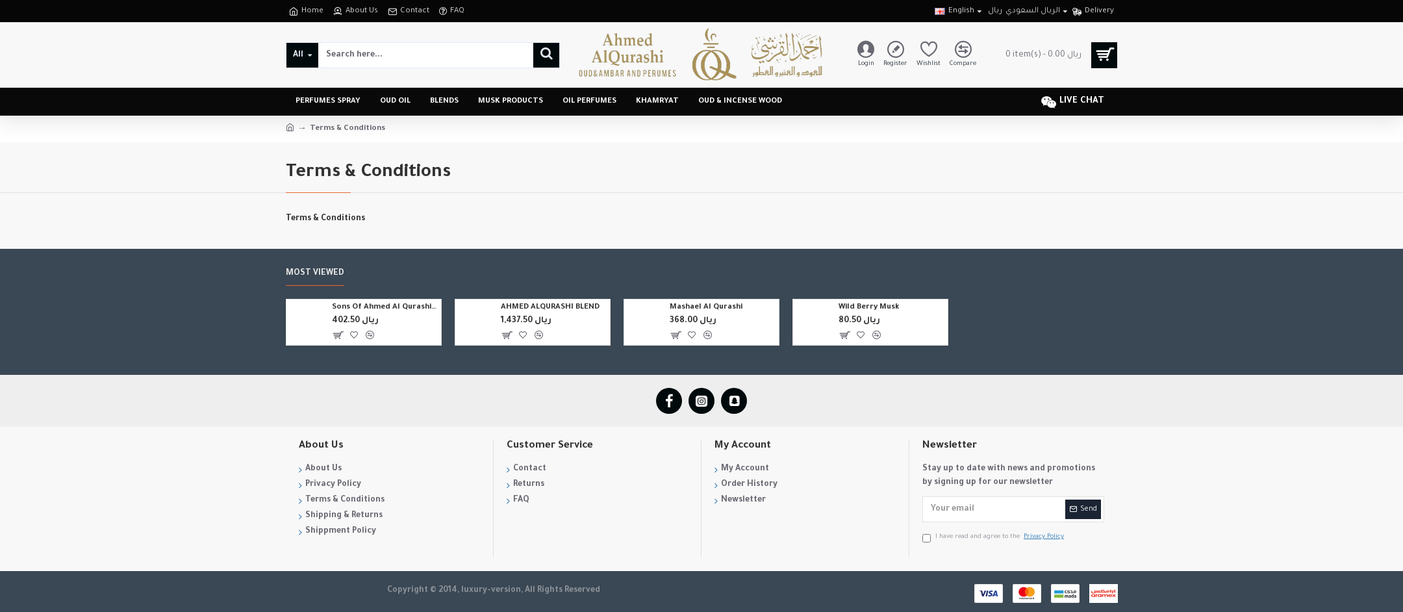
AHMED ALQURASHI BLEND (550, 307)
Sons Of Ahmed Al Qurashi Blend (385, 307)
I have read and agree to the (994, 537)
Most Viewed (315, 273)
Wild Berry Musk (869, 307)
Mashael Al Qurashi (706, 307)
